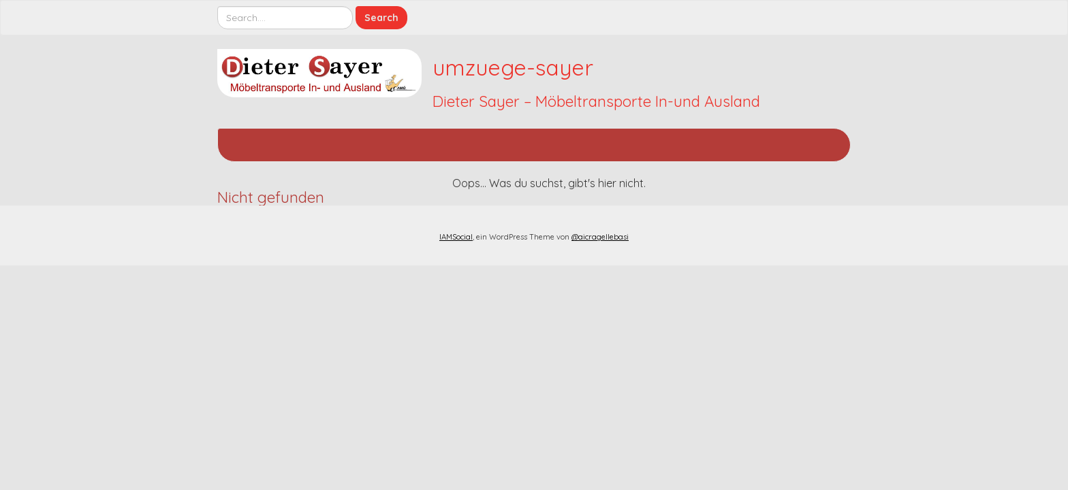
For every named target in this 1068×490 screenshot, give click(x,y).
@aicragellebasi (600, 237)
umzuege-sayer (513, 67)
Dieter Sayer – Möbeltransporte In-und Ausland (596, 101)
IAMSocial (456, 237)
